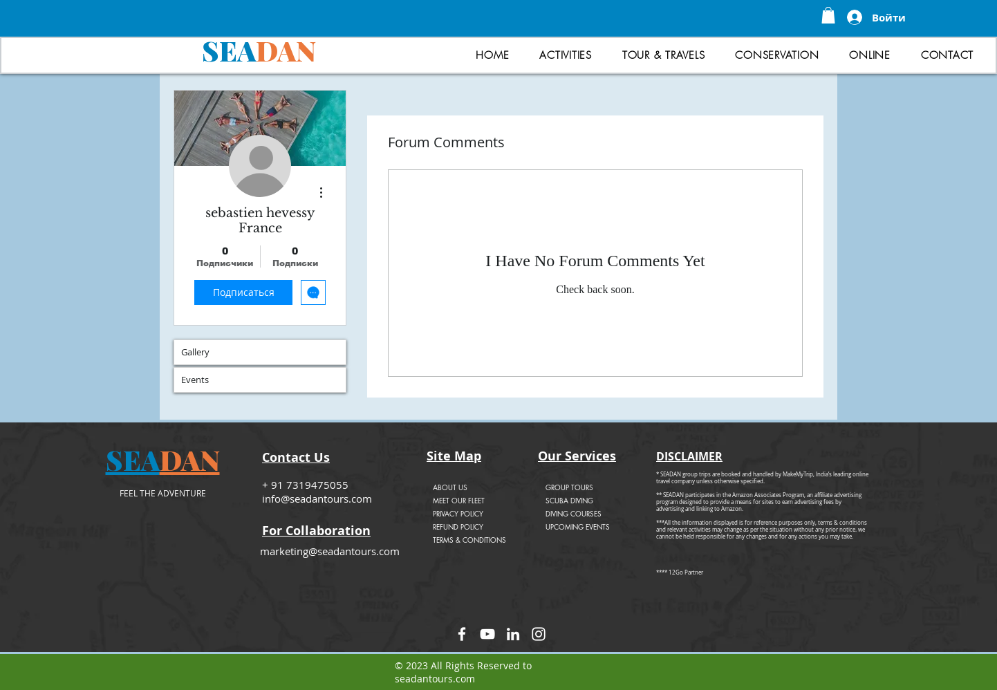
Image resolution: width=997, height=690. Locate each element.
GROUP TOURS (569, 487)
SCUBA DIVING (569, 500)
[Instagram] (539, 634)
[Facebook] (462, 634)
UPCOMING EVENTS (578, 526)
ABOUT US (450, 487)
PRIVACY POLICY (458, 513)
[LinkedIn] (513, 634)
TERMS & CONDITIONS (469, 539)
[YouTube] (487, 634)
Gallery (195, 352)
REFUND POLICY (458, 526)
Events (195, 379)
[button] (828, 15)
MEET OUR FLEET (459, 500)
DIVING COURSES (574, 513)
